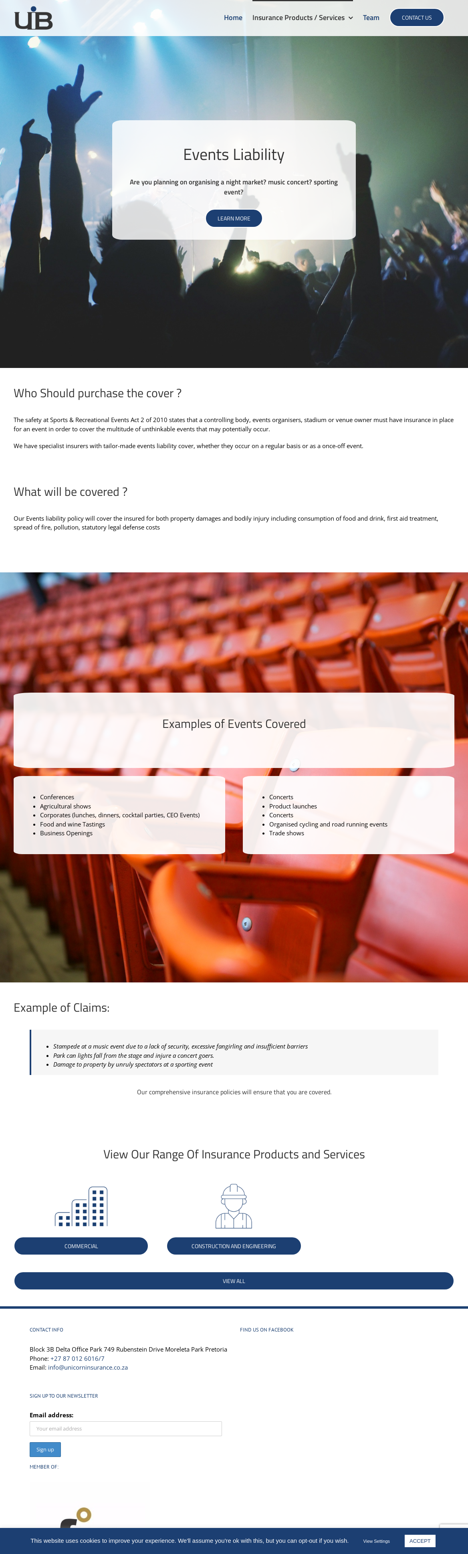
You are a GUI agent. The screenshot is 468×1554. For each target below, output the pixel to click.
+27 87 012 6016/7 (77, 1358)
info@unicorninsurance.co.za (88, 1367)
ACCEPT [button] (420, 1541)
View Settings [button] (376, 1541)
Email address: (51, 1415)
